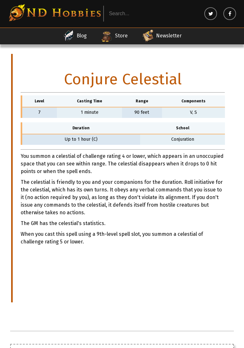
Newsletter (162, 35)
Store (114, 35)
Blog (74, 35)
